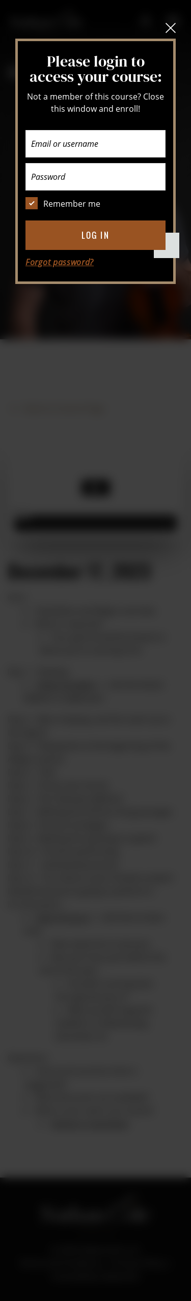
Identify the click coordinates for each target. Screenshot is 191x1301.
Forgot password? (59, 262)
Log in (95, 235)
